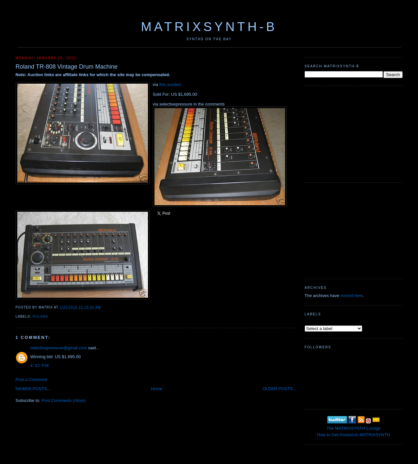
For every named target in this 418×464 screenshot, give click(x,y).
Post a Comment (31, 379)
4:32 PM (39, 365)
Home (156, 388)
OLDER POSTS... (279, 388)
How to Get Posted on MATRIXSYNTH (353, 434)
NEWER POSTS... (33, 388)
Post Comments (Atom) (63, 400)
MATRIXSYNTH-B (209, 27)
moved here (351, 295)
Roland (40, 316)
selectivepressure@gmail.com (58, 347)
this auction (170, 84)
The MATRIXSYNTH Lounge (353, 428)
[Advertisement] (354, 133)
